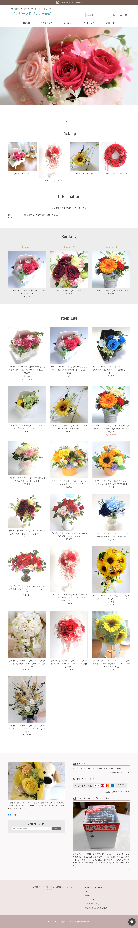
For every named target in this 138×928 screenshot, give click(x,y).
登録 (56, 828)
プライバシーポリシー (94, 903)
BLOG (87, 895)
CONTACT (89, 899)
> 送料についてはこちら (120, 772)
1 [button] (63, 122)
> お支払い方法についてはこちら (116, 791)
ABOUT (88, 891)
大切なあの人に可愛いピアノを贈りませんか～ (42, 214)
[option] (69, 66)
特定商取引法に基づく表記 (96, 907)
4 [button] (74, 122)
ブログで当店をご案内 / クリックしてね (69, 208)
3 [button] (71, 122)
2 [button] (67, 122)
